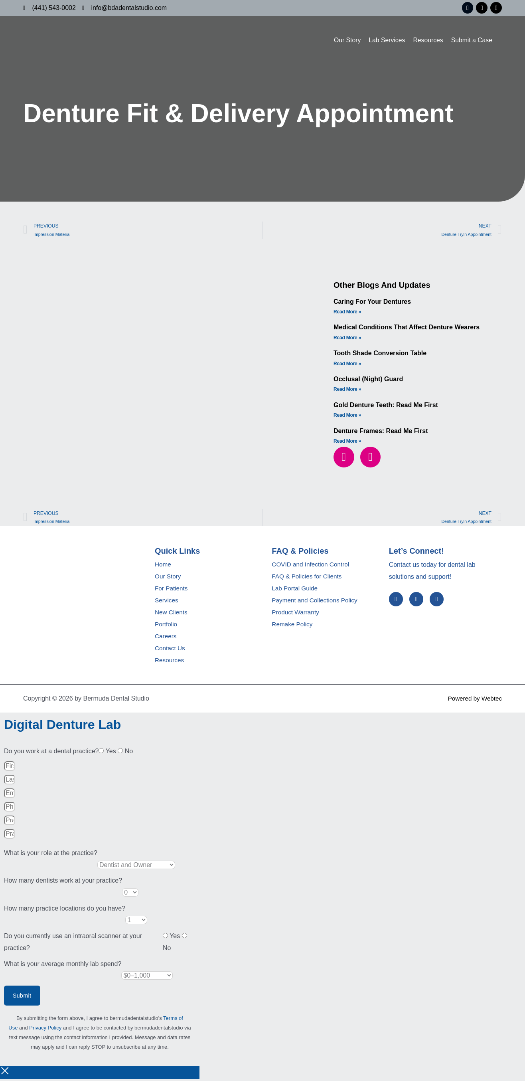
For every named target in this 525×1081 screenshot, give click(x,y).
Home (163, 566)
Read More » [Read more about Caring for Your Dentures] (347, 312)
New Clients (172, 614)
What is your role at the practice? (50, 854)
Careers (166, 638)
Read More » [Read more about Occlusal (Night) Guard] (347, 390)
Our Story (345, 39)
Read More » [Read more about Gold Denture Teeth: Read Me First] (347, 416)
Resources (427, 39)
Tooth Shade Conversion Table (380, 354)
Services (167, 602)
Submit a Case (471, 39)
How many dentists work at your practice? (63, 882)
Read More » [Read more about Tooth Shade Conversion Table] (347, 364)
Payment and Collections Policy (316, 602)
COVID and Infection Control (312, 566)
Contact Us (170, 650)
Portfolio (166, 626)
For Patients (172, 590)
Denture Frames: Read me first (381, 431)
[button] (344, 457)
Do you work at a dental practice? (51, 753)
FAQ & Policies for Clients (308, 578)
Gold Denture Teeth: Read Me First (386, 405)
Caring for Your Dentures (372, 302)
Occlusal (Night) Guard (368, 380)
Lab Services (385, 39)
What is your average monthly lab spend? (62, 965)
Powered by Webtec (473, 700)
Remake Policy (293, 626)
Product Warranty (296, 614)
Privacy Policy (45, 1030)
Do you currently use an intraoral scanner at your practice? (73, 943)
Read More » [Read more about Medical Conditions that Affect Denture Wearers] (347, 338)
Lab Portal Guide (296, 590)
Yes (112, 753)
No (129, 753)
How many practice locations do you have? (64, 910)
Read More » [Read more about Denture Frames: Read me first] (347, 442)
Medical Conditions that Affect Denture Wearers (407, 328)
